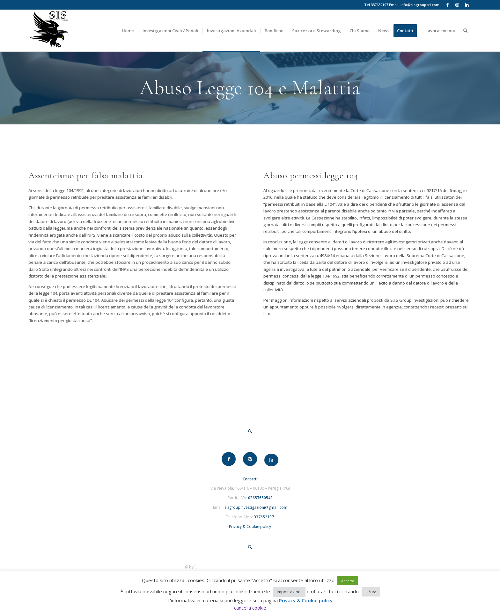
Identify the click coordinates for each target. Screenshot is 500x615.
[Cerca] (465, 30)
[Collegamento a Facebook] (447, 5)
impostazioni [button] (289, 592)
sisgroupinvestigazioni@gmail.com (255, 507)
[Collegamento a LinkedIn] (467, 5)
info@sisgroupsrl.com (420, 4)
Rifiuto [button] (370, 591)
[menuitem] (128, 30)
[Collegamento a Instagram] (457, 5)
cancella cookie (250, 607)
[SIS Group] (48, 30)
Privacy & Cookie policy (250, 526)
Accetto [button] (347, 580)
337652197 (379, 4)
